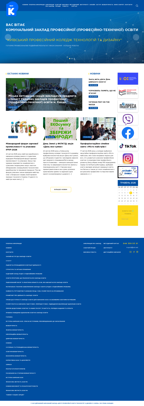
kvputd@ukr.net (132, 247)
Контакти (128, 4)
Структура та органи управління (18, 269)
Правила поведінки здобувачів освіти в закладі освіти (27, 312)
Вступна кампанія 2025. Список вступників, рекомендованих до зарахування (35, 321)
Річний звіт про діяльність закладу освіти (22, 295)
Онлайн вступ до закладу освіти (18, 256)
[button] (69, 58)
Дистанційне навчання (112, 252)
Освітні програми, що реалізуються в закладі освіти (26, 278)
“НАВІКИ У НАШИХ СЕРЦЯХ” (15, 394)
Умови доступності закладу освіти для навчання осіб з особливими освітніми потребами (41, 299)
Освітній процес (58, 5)
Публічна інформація (37, 4)
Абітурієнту (84, 4)
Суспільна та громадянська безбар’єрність (22, 347)
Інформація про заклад (49, 5)
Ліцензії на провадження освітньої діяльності (23, 265)
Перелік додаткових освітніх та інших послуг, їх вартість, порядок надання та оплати (39, 308)
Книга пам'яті (119, 4)
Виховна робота (65, 5)
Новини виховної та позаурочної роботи (22, 386)
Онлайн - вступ (95, 4)
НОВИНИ (25, 4)
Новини (9, 343)
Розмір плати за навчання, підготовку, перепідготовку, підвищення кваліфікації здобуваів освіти (43, 304)
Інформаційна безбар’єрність (17, 334)
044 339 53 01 (130, 243)
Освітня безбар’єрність (15, 351)
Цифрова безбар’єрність (15, 338)
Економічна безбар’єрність (16, 356)
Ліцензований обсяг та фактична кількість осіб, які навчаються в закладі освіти (37, 282)
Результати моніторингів (15, 368)
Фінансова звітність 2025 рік (17, 381)
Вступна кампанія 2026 (14, 377)
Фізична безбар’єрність (15, 330)
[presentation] (8, 37)
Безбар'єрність (107, 4)
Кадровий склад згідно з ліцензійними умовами (24, 273)
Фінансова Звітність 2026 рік (17, 390)
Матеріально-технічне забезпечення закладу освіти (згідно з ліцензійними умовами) (38, 286)
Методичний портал (74, 5)
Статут (8, 260)
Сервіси (9, 364)
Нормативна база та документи (18, 360)
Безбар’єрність (11, 325)
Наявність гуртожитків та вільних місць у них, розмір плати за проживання (35, 291)
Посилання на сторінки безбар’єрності (21, 373)
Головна (9, 317)
